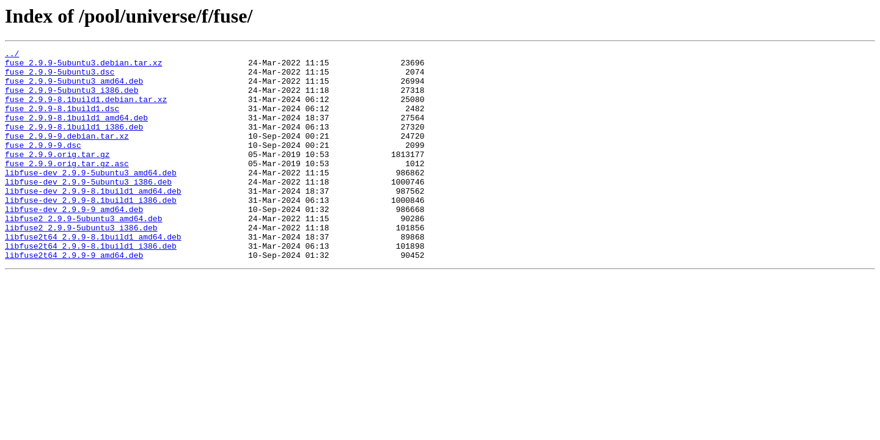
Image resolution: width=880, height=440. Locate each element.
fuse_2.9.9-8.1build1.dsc (62, 121)
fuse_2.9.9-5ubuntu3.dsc (59, 77)
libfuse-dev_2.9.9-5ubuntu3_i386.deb (88, 209)
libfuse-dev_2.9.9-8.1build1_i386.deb (91, 231)
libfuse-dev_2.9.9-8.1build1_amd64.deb (93, 220)
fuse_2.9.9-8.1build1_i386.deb (74, 143)
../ (12, 55)
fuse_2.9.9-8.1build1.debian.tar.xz (86, 110)
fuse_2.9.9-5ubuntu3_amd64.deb (74, 88)
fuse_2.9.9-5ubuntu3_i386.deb (71, 99)
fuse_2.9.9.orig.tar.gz (57, 176)
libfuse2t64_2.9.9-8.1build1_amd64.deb (93, 275)
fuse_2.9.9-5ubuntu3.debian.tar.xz (83, 66)
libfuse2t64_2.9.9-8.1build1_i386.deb (91, 286)
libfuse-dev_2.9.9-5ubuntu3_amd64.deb (91, 198)
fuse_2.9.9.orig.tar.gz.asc (67, 187)
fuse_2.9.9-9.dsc (43, 165)
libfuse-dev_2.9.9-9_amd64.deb (74, 242)
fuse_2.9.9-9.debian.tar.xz (67, 154)
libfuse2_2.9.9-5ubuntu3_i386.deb (81, 264)
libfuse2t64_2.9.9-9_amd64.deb (74, 297)
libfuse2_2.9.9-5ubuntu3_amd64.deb (83, 253)
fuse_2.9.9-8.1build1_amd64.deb (76, 132)
